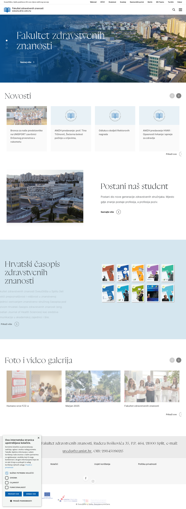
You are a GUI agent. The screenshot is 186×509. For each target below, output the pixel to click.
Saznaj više (25, 62)
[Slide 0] (6, 40)
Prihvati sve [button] (13, 494)
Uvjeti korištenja (102, 464)
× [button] (38, 438)
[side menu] (180, 9)
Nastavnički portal (137, 2)
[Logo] (23, 9)
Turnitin (171, 2)
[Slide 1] (6, 44)
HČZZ (102, 2)
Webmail (93, 2)
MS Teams (160, 2)
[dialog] (22, 470)
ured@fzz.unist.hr (77, 451)
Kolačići (54, 464)
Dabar (179, 2)
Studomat (112, 2)
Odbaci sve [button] (31, 494)
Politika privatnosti (147, 464)
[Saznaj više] (93, 49)
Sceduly (123, 2)
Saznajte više (107, 212)
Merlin (150, 2)
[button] (22, 501)
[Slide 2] (6, 48)
